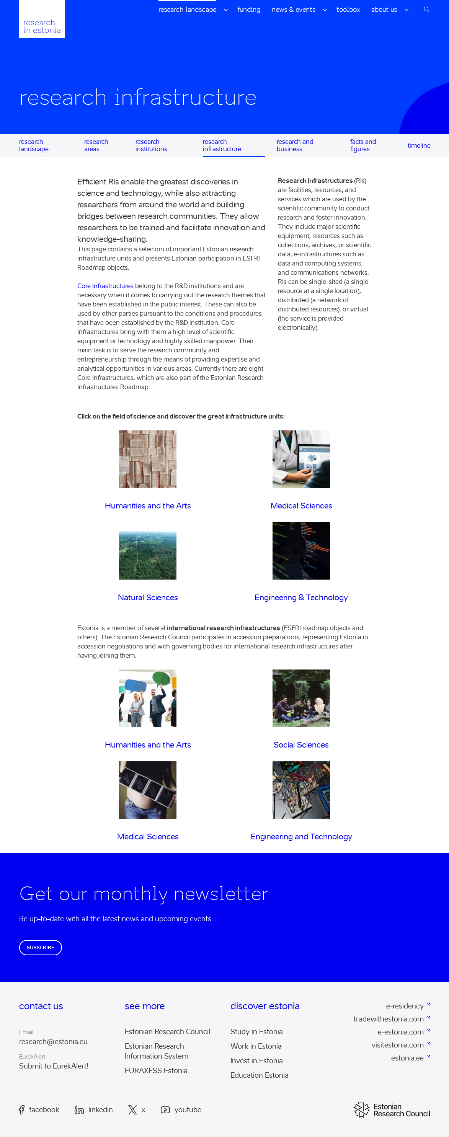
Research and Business (295, 145)
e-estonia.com (401, 1032)
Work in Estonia (256, 1046)
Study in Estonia (256, 1032)
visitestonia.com (398, 1045)
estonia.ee (407, 1058)
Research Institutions (151, 145)
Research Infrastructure (222, 145)
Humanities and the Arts (148, 505)
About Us (384, 9)
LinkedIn (94, 1110)
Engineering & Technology (301, 597)
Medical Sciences (301, 505)
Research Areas (96, 145)
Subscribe (40, 947)
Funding (248, 9)
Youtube (181, 1110)
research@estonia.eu (53, 1042)
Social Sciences (301, 744)
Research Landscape (187, 9)
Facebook (39, 1109)
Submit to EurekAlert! (54, 1066)
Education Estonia (259, 1075)
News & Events (293, 9)
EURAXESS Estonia (156, 1071)
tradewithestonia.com (389, 1019)
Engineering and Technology (301, 836)
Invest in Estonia (256, 1061)
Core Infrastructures (105, 286)
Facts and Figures (363, 145)
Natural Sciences (148, 597)
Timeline (419, 145)
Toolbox (348, 9)
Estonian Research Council (167, 1032)
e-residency (405, 1006)
